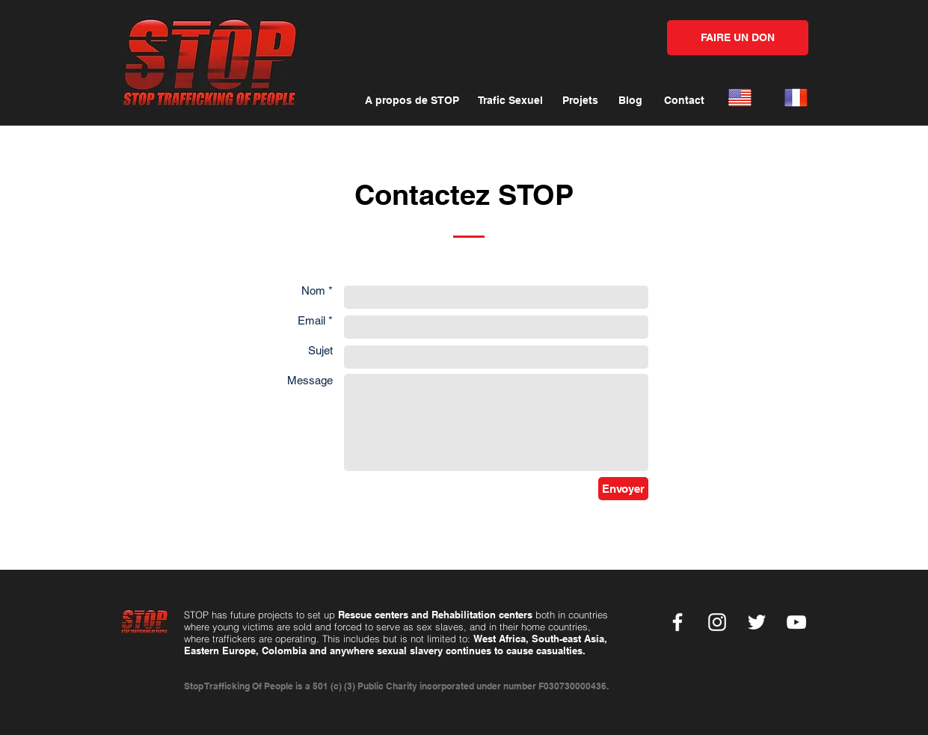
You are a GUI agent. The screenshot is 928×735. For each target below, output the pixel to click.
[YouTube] (796, 622)
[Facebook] (677, 622)
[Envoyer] (623, 488)
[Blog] (630, 100)
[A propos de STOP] (412, 100)
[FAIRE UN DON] (737, 37)
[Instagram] (717, 622)
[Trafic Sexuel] (510, 100)
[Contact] (685, 100)
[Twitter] (757, 622)
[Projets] (580, 100)
